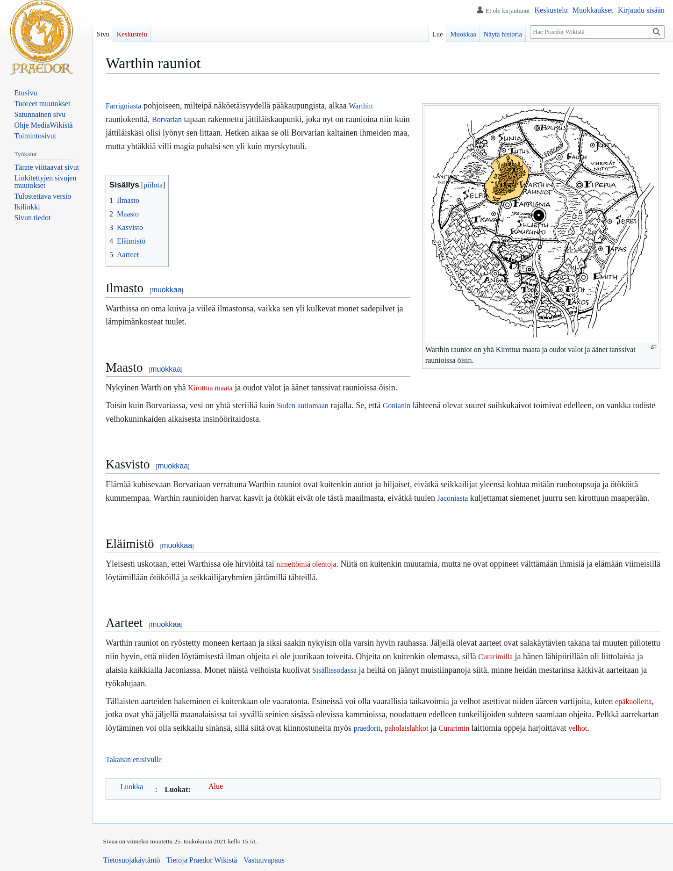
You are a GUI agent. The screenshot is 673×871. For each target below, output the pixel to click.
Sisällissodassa (334, 670)
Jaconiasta (452, 498)
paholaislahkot (406, 728)
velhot (577, 728)
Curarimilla (495, 657)
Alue (215, 786)
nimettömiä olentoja (306, 564)
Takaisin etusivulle (134, 759)
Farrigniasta (123, 106)
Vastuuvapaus (264, 860)
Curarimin (454, 728)
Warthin (360, 106)
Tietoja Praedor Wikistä (201, 860)
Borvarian (167, 119)
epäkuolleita (633, 701)
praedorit (366, 728)
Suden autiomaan (303, 406)
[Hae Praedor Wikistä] (597, 32)
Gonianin (397, 406)
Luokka (132, 787)
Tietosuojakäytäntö (131, 860)
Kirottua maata (210, 388)
